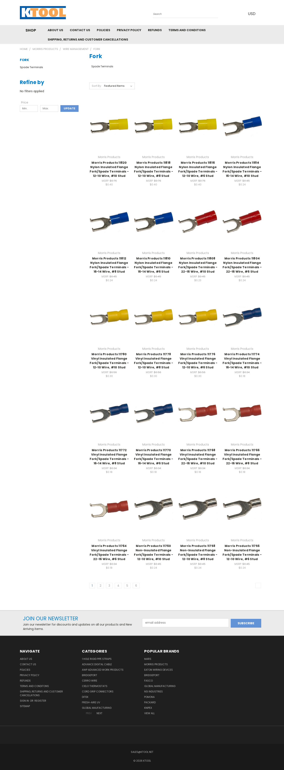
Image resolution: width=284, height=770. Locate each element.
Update (69, 108)
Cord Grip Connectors (97, 691)
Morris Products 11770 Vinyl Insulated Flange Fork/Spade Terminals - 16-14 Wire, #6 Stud (153, 456)
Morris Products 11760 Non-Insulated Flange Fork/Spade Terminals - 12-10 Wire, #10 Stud (153, 552)
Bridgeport (89, 675)
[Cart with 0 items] (263, 13)
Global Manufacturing (160, 686)
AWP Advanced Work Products (103, 670)
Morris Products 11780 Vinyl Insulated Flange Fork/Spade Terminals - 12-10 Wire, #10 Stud (109, 360)
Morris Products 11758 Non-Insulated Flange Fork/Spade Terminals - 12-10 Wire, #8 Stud (197, 552)
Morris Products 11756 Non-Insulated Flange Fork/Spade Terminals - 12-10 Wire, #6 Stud (242, 552)
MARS (147, 659)
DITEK (85, 697)
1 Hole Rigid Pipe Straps (97, 659)
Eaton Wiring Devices (158, 670)
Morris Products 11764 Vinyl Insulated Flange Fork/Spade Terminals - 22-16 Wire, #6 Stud (109, 552)
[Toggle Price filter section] (27, 102)
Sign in (24, 700)
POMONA (149, 697)
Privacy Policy (129, 30)
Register (40, 700)
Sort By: (97, 86)
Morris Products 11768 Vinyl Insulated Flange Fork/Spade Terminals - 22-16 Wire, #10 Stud (197, 456)
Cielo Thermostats (94, 686)
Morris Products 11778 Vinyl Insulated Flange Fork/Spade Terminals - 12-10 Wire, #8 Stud (153, 360)
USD (253, 13)
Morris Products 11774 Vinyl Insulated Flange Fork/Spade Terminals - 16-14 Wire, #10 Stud (242, 360)
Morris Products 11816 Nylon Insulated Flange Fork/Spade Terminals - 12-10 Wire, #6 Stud (197, 169)
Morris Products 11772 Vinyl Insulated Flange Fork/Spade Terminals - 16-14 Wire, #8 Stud (109, 456)
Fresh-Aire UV (91, 702)
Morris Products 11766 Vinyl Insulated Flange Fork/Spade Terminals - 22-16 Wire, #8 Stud (242, 456)
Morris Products (156, 664)
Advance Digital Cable (97, 664)
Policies (103, 30)
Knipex (148, 708)
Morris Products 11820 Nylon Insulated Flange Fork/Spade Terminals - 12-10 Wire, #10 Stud (109, 169)
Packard (150, 702)
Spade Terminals (31, 67)
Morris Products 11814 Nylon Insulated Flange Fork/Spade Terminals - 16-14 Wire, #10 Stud (242, 169)
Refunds (155, 30)
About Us (55, 30)
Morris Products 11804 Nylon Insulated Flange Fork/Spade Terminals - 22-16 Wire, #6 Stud (242, 265)
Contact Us (80, 30)
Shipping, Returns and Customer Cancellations (88, 39)
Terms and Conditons (187, 30)
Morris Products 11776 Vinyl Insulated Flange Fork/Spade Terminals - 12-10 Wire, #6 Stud (197, 360)
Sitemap (25, 706)
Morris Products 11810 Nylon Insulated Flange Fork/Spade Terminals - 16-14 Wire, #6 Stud (153, 265)
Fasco (148, 680)
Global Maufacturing (97, 708)
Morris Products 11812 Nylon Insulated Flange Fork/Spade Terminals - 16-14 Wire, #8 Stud (109, 265)
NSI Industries (153, 691)
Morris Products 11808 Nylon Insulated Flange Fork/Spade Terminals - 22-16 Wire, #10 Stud (197, 265)
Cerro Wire (89, 680)
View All (149, 713)
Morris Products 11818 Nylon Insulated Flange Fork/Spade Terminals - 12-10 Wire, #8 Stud (153, 169)
